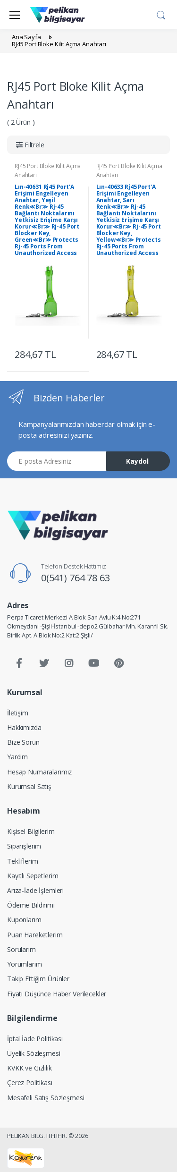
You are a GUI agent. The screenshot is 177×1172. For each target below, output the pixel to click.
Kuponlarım (24, 919)
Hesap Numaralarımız (39, 771)
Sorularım (21, 949)
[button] (161, 14)
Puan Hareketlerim (35, 934)
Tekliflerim (22, 861)
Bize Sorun (23, 742)
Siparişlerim (24, 845)
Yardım (17, 756)
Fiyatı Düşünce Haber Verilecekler (56, 993)
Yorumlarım (24, 964)
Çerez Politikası (29, 1082)
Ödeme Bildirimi (31, 904)
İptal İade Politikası (35, 1038)
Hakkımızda (24, 727)
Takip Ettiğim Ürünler (38, 978)
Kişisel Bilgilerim (30, 831)
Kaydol (137, 461)
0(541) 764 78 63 (75, 577)
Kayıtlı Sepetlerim (32, 875)
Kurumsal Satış (29, 786)
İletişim (17, 712)
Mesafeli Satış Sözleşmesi (45, 1097)
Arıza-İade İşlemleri (35, 890)
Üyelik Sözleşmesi (33, 1053)
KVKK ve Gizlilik (29, 1067)
